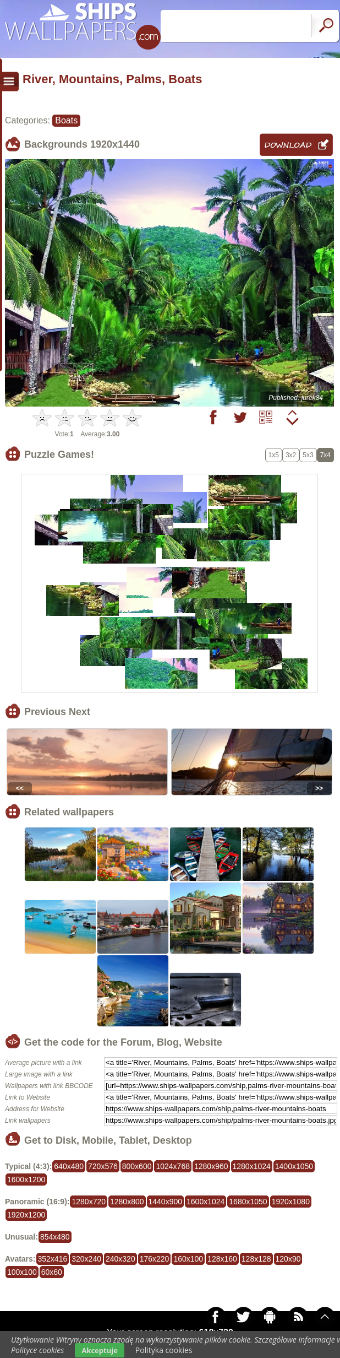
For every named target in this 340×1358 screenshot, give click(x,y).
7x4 (325, 455)
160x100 (188, 1258)
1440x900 (166, 1201)
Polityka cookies (164, 1350)
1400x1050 (294, 1166)
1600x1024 (205, 1201)
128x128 (256, 1258)
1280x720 (89, 1201)
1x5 (273, 455)
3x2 (291, 455)
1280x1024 (252, 1166)
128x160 (222, 1258)
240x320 (120, 1258)
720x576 (103, 1166)
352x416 (53, 1258)
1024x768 (173, 1166)
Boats (66, 120)
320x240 (86, 1258)
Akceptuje (99, 1350)
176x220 (154, 1258)
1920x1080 (291, 1201)
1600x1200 (26, 1179)
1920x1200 (26, 1214)
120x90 (288, 1258)
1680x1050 (248, 1201)
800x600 (137, 1166)
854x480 (55, 1236)
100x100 (22, 1272)
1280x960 (211, 1166)
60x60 (51, 1272)
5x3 (308, 455)
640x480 (69, 1166)
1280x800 (127, 1201)
